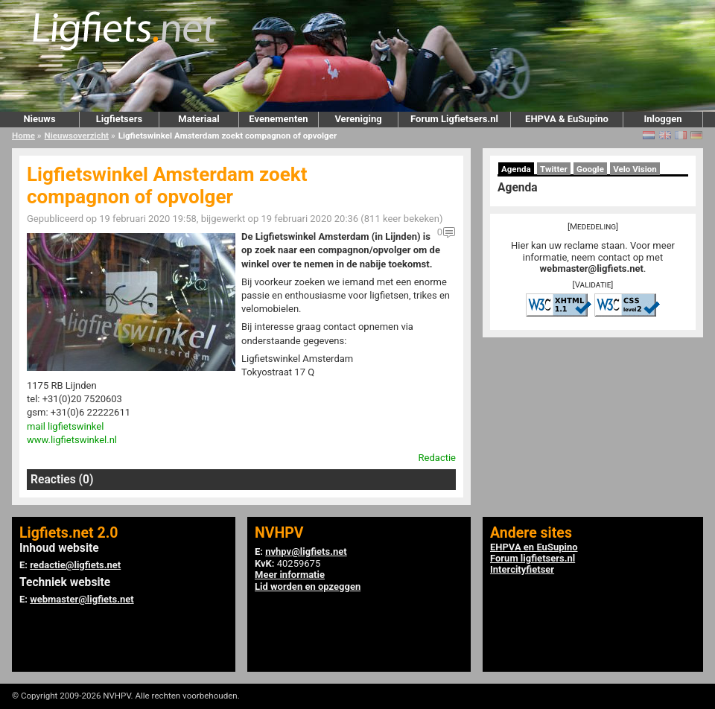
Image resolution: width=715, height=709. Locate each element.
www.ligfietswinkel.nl (72, 439)
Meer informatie (290, 574)
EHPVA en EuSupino (534, 547)
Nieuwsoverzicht (77, 135)
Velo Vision (635, 169)
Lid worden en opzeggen (307, 586)
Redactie (437, 457)
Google (590, 169)
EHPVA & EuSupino (566, 118)
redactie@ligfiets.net (75, 564)
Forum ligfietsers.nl (532, 558)
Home (23, 135)
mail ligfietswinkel (65, 426)
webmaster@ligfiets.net (592, 268)
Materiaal (198, 118)
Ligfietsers (119, 118)
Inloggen (662, 118)
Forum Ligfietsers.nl (454, 118)
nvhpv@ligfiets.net (305, 551)
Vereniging (357, 118)
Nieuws (39, 118)
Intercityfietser (522, 569)
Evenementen (278, 118)
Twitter (554, 169)
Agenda (516, 169)
